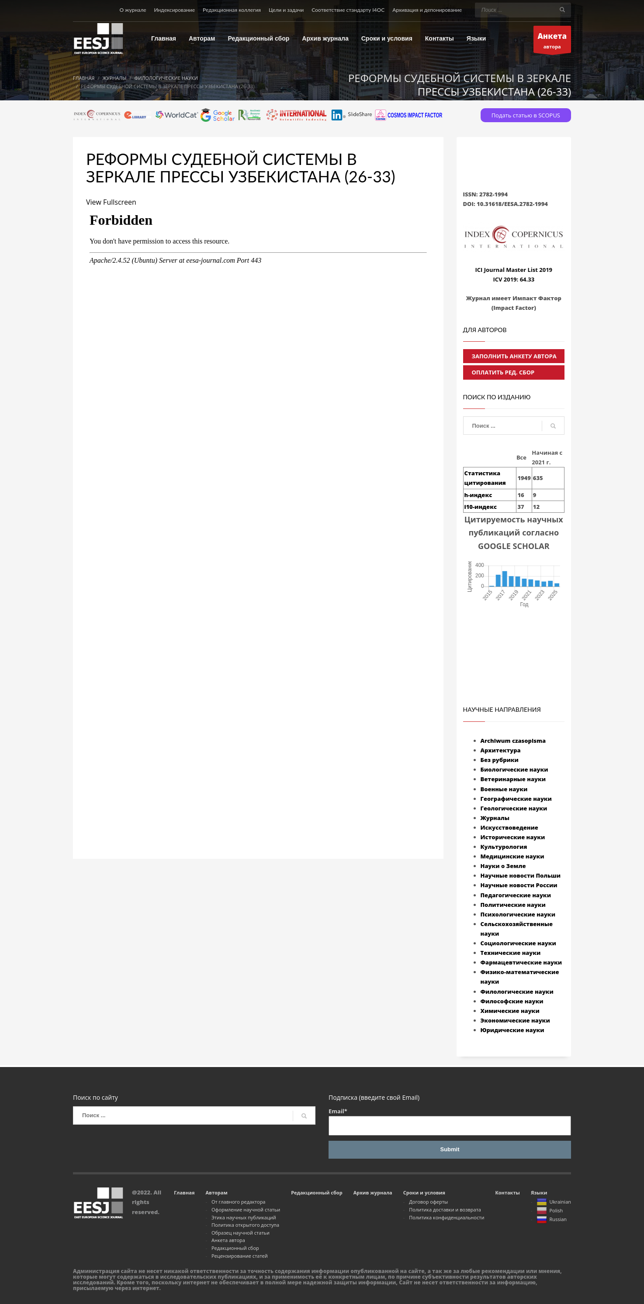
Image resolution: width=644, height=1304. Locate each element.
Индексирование (174, 10)
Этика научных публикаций (243, 1217)
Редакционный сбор (235, 1248)
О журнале (132, 10)
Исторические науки (513, 837)
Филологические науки (517, 991)
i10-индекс (480, 507)
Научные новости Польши (521, 875)
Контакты (507, 1192)
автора (552, 41)
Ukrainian (554, 1202)
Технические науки (511, 953)
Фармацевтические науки (521, 962)
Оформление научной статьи (245, 1209)
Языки (539, 1192)
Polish (550, 1211)
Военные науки (504, 789)
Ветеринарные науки (513, 779)
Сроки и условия (424, 1192)
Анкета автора (228, 1240)
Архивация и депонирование (427, 10)
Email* (450, 1121)
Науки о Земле (503, 866)
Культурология (504, 847)
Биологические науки (514, 769)
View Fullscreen (111, 202)
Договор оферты (428, 1201)
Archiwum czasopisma (513, 741)
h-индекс (478, 495)
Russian (552, 1220)
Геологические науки (514, 808)
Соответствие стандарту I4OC (348, 10)
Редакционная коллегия (232, 10)
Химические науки (510, 1011)
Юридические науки (512, 1030)
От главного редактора (238, 1201)
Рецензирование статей (239, 1256)
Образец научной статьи (240, 1232)
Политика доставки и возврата (445, 1209)
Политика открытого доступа (245, 1225)
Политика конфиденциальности (446, 1217)
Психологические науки (518, 914)
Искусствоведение (509, 827)
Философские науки (512, 1001)
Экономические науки (515, 1020)
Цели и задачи (286, 10)
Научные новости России (519, 885)
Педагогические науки (516, 895)
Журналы (495, 818)
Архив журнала (372, 1192)
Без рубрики (500, 760)
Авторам (216, 1192)
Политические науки (513, 905)
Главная (184, 1192)
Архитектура (501, 750)
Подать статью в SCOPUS (526, 115)
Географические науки (516, 799)
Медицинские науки (512, 856)
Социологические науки (518, 943)
